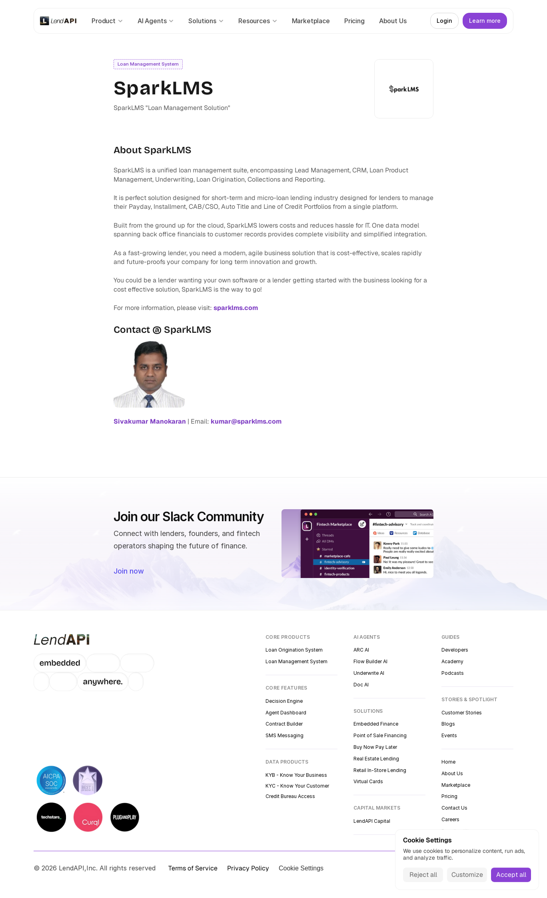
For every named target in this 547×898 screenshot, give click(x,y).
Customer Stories (461, 713)
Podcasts (452, 673)
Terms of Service (193, 868)
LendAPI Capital (371, 821)
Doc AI (361, 685)
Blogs (448, 724)
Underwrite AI (368, 673)
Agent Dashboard (286, 713)
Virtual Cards (368, 781)
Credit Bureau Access (290, 796)
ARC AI (361, 650)
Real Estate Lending (376, 759)
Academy (452, 661)
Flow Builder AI (370, 661)
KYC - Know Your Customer (297, 786)
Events (449, 735)
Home (448, 762)
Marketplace (455, 785)
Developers (454, 650)
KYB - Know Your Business (296, 775)
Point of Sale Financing (380, 735)
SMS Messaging (284, 735)
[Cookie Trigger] (301, 868)
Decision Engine (284, 701)
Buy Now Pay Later (375, 747)
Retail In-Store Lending (379, 770)
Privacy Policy (248, 868)
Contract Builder (284, 724)
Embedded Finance (375, 724)
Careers (450, 819)
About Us (452, 773)
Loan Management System (296, 661)
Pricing (449, 796)
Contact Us (454, 808)
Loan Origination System (294, 650)
